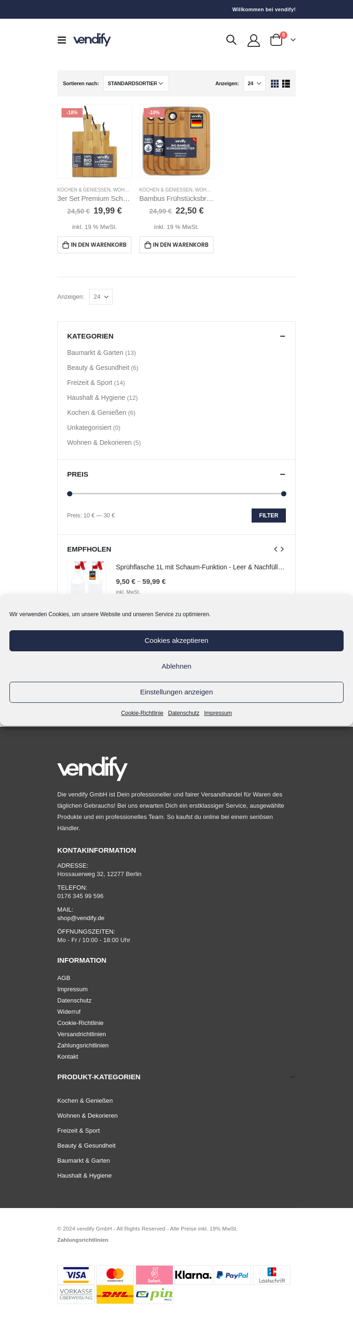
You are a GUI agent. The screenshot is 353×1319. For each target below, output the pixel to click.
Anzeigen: (227, 83)
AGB (63, 977)
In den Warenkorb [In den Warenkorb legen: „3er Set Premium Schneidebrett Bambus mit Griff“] (98, 245)
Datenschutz (184, 713)
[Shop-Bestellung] (136, 83)
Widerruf (69, 1011)
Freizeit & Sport (89, 382)
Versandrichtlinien (81, 1034)
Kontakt (67, 1056)
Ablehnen (176, 666)
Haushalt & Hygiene (96, 397)
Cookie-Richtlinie (142, 713)
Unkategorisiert (89, 427)
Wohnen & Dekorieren (99, 442)
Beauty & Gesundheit (98, 367)
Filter (268, 515)
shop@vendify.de (81, 917)
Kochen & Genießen (83, 189)
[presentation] (276, 549)
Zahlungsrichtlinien (83, 1045)
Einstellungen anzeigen (176, 692)
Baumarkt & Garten (95, 352)
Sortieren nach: (81, 83)
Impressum (218, 713)
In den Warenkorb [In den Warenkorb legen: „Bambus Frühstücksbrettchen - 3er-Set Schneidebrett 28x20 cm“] (180, 245)
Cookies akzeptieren (176, 640)
